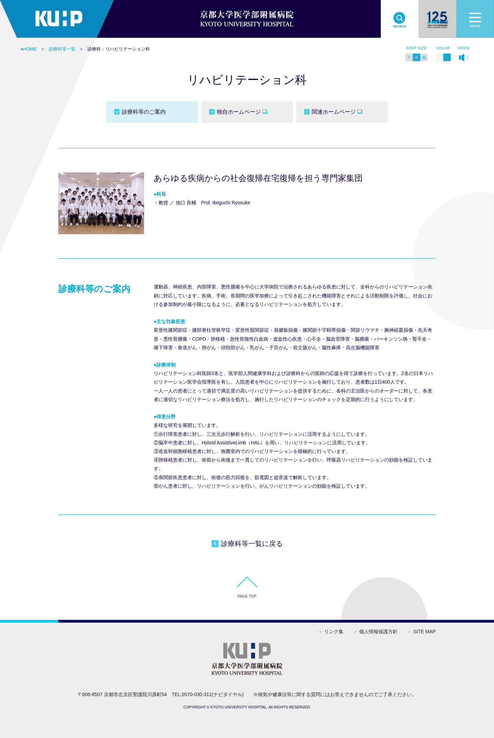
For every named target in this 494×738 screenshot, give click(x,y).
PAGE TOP (247, 596)
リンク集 (330, 631)
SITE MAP (421, 631)
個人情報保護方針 (375, 631)
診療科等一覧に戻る (252, 543)
